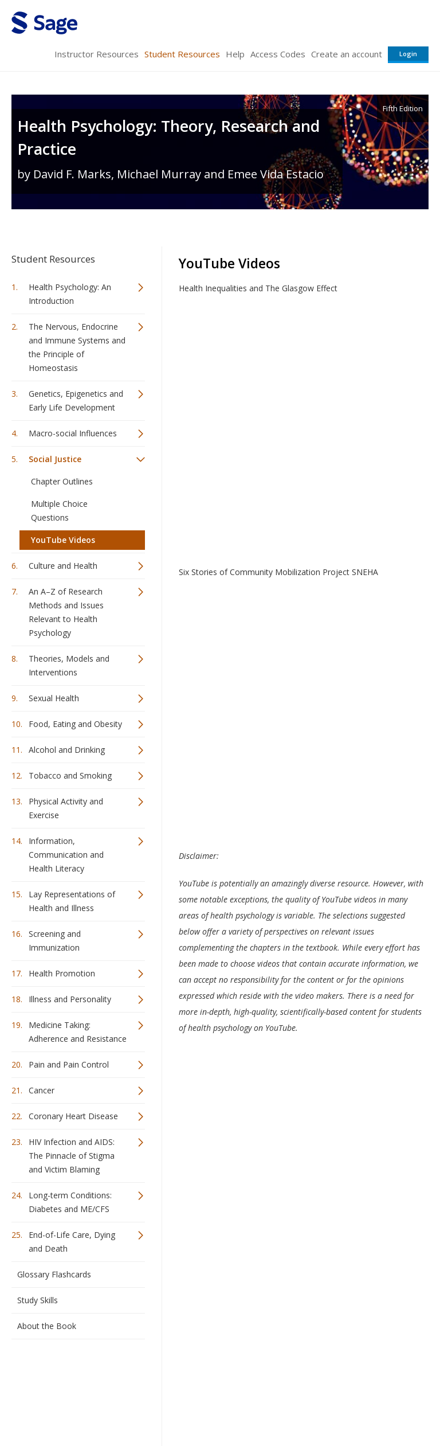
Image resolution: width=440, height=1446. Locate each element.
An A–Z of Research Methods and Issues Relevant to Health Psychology (66, 612)
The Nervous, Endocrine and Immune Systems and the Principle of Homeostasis (77, 347)
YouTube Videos (63, 539)
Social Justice (55, 459)
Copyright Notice (289, 1403)
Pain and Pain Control (69, 1064)
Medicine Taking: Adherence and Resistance (78, 1031)
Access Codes (277, 54)
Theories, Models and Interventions (69, 665)
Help (235, 54)
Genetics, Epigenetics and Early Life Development (76, 400)
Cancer (41, 1090)
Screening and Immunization (55, 940)
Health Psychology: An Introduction (70, 294)
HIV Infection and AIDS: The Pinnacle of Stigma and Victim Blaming (72, 1155)
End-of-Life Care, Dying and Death (72, 1241)
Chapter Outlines (62, 481)
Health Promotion (62, 973)
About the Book (46, 1325)
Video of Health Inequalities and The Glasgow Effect (304, 419)
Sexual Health (54, 698)
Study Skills (37, 1300)
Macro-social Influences (73, 433)
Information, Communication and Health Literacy (66, 854)
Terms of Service (218, 1403)
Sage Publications (76, 1375)
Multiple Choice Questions (59, 510)
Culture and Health (63, 565)
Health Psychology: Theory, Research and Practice (168, 137)
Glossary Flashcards (54, 1274)
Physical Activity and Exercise (66, 808)
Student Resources (182, 54)
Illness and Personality (70, 999)
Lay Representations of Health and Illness (72, 901)
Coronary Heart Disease (73, 1116)
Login (408, 53)
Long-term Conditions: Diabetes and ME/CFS (70, 1202)
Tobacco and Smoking (70, 775)
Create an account (346, 54)
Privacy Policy (353, 1403)
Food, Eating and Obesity (75, 723)
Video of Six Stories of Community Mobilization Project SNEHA (304, 703)
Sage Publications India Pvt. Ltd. (177, 1375)
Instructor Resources (96, 54)
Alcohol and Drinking (67, 749)
